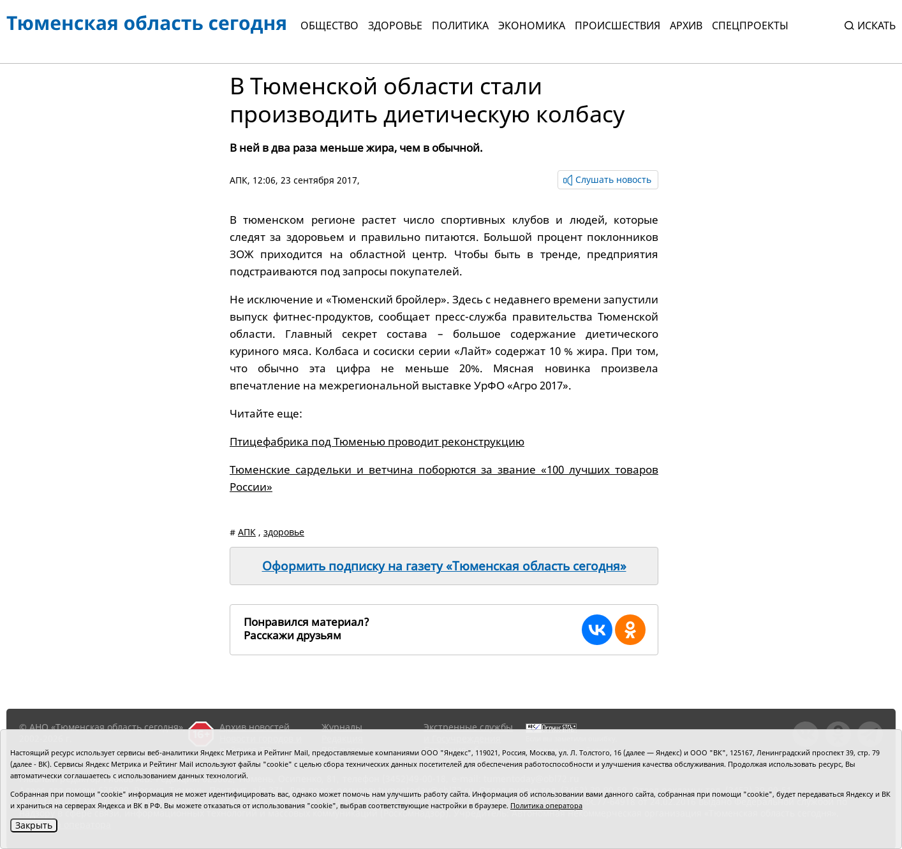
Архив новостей (254, 727)
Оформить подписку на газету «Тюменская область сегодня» (444, 566)
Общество (329, 25)
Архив (686, 25)
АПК (239, 180)
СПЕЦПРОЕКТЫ (750, 25)
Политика (460, 25)
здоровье (283, 532)
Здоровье (395, 25)
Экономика (531, 25)
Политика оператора (546, 805)
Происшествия (617, 25)
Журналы (342, 727)
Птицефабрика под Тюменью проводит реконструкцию (377, 441)
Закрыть (33, 825)
